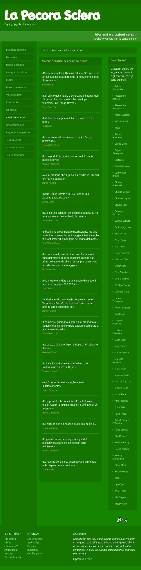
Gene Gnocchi (122, 253)
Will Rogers (120, 497)
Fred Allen (120, 246)
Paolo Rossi (120, 414)
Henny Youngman (118, 300)
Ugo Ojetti (119, 484)
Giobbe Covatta (122, 285)
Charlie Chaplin (122, 198)
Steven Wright (122, 471)
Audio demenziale (15, 147)
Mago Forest (121, 346)
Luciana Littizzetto (117, 332)
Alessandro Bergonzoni (119, 107)
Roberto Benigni (123, 442)
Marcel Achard (122, 352)
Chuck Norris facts (15, 125)
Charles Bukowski (117, 184)
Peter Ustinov (121, 430)
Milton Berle (120, 394)
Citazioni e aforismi (15, 117)
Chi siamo (10, 538)
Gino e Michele (122, 278)
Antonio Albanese (117, 136)
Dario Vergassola (123, 227)
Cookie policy (35, 553)
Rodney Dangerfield (118, 457)
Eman (88, 559)
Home (45, 50)
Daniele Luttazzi (122, 221)
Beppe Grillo (121, 144)
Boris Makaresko (123, 166)
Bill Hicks (119, 160)
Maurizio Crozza (123, 381)
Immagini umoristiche (16, 72)
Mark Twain (120, 368)
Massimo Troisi (122, 375)
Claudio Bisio (121, 205)
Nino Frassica (121, 401)
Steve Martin (121, 465)
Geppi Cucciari (122, 259)
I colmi (9, 80)
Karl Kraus (120, 314)
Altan (117, 128)
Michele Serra (121, 388)
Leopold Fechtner (118, 322)
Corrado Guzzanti (118, 213)
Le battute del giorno (16, 50)
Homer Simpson (123, 307)
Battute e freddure (15, 65)
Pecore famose (13, 557)
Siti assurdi (11, 110)
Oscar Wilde (121, 407)
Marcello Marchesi (118, 360)
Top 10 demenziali (15, 155)
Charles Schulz (122, 192)
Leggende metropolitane (18, 132)
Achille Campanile (118, 88)
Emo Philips (120, 233)
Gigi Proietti (120, 266)
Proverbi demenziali (16, 87)
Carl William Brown (119, 174)
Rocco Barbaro (122, 449)
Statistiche (33, 542)
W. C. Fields (121, 491)
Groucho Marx (122, 291)
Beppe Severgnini (118, 152)
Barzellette (11, 57)
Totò (117, 478)
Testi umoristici (13, 140)
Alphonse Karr (122, 121)
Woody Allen (121, 504)
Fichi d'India (120, 240)
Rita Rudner (120, 436)
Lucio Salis (120, 340)
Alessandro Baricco (119, 97)
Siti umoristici (34, 538)
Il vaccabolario (13, 102)
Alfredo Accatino (123, 115)
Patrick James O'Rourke (121, 422)
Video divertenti (13, 95)
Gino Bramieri (121, 272)
